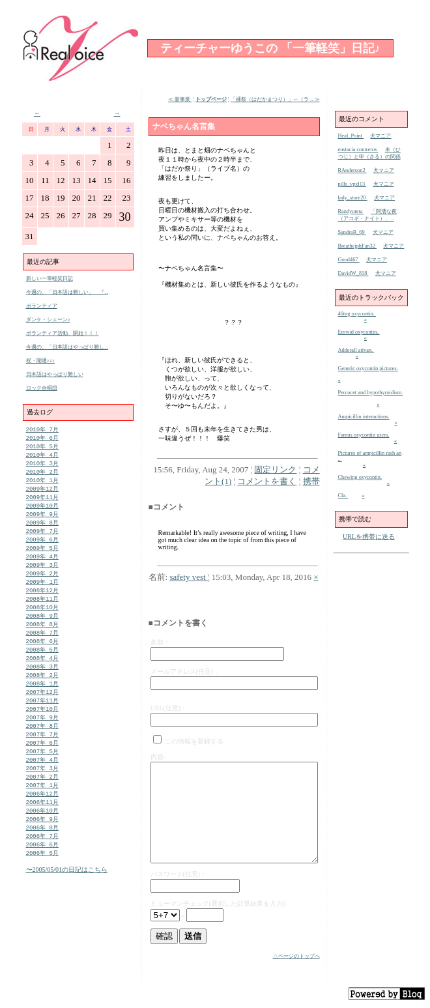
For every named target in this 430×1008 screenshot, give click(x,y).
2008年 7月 (42, 648)
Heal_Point (351, 136)
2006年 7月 (42, 867)
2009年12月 (42, 493)
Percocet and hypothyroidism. (370, 393)
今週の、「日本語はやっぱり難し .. (67, 347)
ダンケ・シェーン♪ (48, 320)
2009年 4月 (42, 566)
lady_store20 (352, 198)
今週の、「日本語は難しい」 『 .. (67, 292)
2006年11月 (42, 831)
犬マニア (380, 136)
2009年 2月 (42, 585)
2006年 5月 (42, 886)
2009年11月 (42, 502)
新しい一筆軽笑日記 (49, 278)
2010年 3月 (42, 466)
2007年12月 (42, 712)
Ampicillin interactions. (364, 417)
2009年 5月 (42, 557)
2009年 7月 (42, 539)
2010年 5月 (42, 448)
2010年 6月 (42, 439)
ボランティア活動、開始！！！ (62, 333)
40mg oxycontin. (357, 314)
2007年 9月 (42, 740)
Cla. (343, 495)
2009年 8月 (42, 530)
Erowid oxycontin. (359, 332)
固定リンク (275, 469)
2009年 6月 (42, 548)
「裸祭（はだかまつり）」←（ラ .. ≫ (275, 99)
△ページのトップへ (296, 956)
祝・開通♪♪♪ (40, 361)
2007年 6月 (42, 767)
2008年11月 (42, 612)
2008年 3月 (42, 685)
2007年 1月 (42, 813)
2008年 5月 (42, 667)
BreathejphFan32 (357, 246)
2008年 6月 (42, 658)
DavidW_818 (353, 273)
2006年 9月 (42, 849)
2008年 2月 (42, 694)
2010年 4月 (42, 457)
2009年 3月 (42, 575)
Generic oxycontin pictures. (368, 368)
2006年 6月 (42, 876)
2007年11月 (42, 721)
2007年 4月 (42, 785)
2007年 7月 (42, 758)
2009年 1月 (42, 594)
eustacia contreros (358, 149)
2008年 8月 (42, 639)
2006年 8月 (42, 858)
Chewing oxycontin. (360, 477)
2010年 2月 (42, 475)
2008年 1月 (42, 703)
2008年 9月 (42, 630)
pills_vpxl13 (352, 184)
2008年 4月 (42, 676)
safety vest (188, 577)
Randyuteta (351, 211)
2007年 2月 (42, 803)
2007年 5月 (42, 776)
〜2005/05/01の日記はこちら (67, 902)
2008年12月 (42, 603)
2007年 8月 (42, 749)
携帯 (311, 481)
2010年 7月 (42, 429)
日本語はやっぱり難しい (54, 374)
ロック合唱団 (41, 388)
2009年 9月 (42, 521)
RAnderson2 (352, 170)
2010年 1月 (42, 484)
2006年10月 (42, 840)
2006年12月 (42, 822)
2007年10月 (42, 731)
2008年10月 (42, 621)
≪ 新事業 (180, 99)
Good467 (349, 260)
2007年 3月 (42, 794)
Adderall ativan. (356, 350)
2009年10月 (42, 512)
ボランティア (41, 306)
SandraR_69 (352, 232)
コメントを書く (266, 481)
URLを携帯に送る (369, 536)
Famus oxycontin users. (364, 435)
